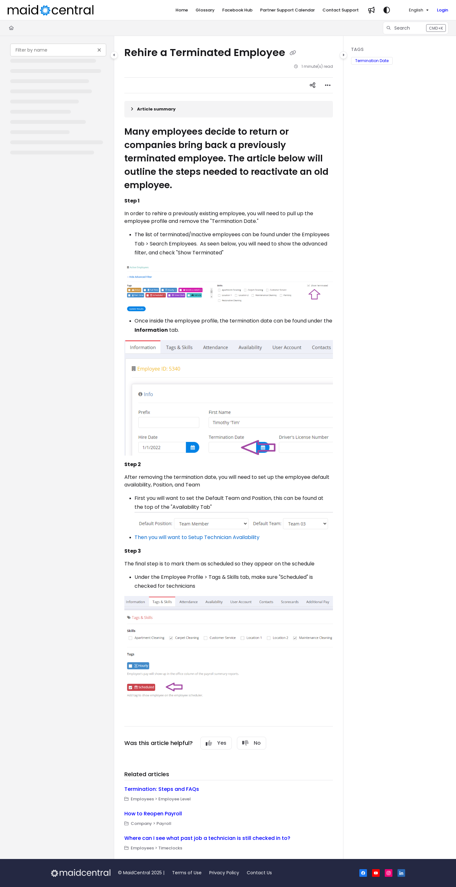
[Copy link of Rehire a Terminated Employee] (293, 53)
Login (442, 10)
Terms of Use (187, 872)
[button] (415, 28)
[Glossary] (205, 10)
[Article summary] (228, 109)
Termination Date (372, 60)
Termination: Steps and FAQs (161, 789)
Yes (216, 743)
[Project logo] (50, 10)
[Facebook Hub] (237, 10)
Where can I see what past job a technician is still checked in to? (207, 838)
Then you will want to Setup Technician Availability (197, 537)
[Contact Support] (340, 10)
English (412, 10)
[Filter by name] (58, 50)
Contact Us (259, 872)
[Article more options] (328, 85)
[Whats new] (371, 10)
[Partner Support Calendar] (287, 10)
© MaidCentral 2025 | (141, 872)
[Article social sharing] (312, 85)
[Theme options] (387, 10)
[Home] (182, 10)
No (251, 743)
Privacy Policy (224, 872)
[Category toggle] (114, 55)
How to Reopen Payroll (153, 813)
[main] (228, 447)
